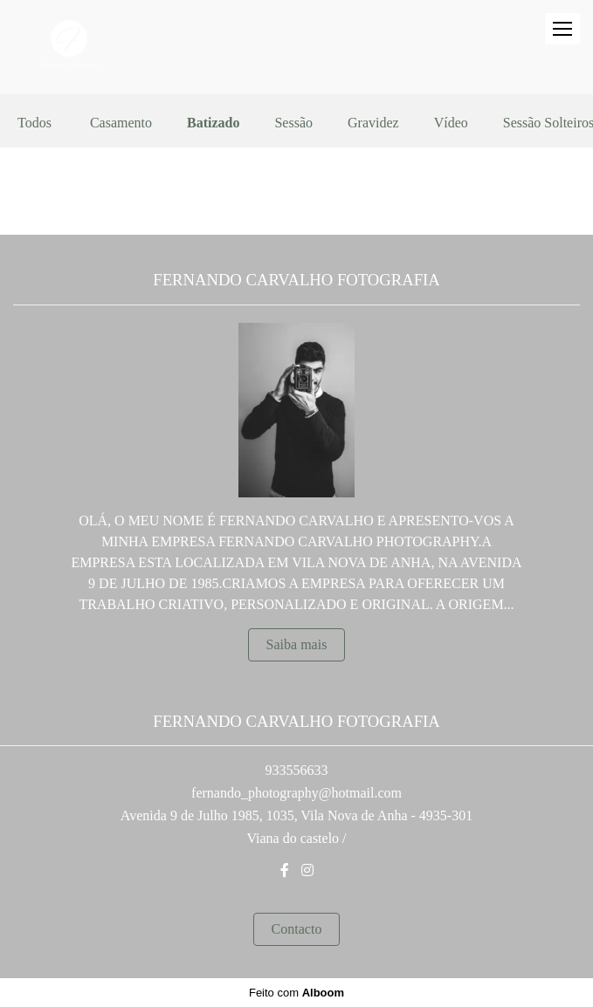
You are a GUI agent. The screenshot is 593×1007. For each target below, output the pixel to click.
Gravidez (373, 123)
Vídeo (451, 123)
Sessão (293, 123)
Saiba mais (297, 644)
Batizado (213, 123)
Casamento (121, 123)
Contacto (297, 928)
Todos (34, 123)
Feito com (296, 992)
